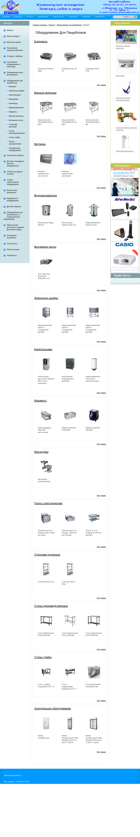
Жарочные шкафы (16, 91)
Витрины (12, 86)
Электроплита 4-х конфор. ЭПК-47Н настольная (69, 532)
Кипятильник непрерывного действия (68, 378)
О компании (43, 17)
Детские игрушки (14, 206)
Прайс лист (100, 17)
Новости (18, 17)
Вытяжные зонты (16, 120)
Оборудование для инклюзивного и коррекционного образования (13, 215)
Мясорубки (13, 99)
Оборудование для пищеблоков (15, 82)
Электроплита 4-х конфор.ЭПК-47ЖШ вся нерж (46, 532)
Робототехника (13, 249)
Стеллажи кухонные (13, 125)
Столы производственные (17, 132)
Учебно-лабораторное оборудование (13, 182)
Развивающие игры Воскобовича (15, 73)
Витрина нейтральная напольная (67, 173)
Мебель (10, 30)
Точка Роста (12, 244)
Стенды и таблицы (15, 56)
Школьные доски (14, 42)
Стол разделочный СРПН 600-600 (93, 634)
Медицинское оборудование (13, 199)
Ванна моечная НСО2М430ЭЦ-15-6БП (45, 122)
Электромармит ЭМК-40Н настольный (44, 430)
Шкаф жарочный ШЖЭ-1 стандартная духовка (93, 328)
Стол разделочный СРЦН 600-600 (46, 634)
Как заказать (58, 17)
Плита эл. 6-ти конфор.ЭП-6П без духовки (93, 532)
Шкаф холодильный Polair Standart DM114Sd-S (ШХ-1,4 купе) (94, 739)
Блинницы (13, 103)
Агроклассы (12, 255)
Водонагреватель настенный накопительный (93, 378)
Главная (6, 17)
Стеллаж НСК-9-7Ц (46, 582)
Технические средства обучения (15, 49)
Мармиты (13, 112)
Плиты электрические (15, 143)
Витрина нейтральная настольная (43, 173)
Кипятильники (15, 95)
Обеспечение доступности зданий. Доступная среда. (15, 227)
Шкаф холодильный (43, 737)
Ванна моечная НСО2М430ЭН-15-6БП (69, 122)
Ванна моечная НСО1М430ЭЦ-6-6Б (93, 122)
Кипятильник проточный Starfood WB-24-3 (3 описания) (46, 379)
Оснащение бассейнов (12, 236)
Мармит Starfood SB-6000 (93, 429)
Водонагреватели (16, 108)
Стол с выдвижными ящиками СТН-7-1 (69, 686)
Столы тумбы (14, 137)
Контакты (73, 17)
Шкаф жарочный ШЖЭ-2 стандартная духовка (69, 328)
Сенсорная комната (15, 155)
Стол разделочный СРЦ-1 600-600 (70, 634)
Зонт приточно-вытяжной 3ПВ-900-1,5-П (44, 276)
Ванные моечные (16, 116)
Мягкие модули (13, 36)
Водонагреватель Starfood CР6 (93, 224)
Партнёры (86, 17)
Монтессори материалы (12, 191)
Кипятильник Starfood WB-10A (69, 224)
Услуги (30, 17)
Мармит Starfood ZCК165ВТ (69, 429)
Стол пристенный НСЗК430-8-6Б (93, 685)
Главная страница (40, 25)
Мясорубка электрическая (44, 480)
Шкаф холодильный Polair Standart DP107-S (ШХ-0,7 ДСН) (70, 739)
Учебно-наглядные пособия (15, 173)
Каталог (52, 25)
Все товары (101, 85)
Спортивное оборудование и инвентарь (13, 64)
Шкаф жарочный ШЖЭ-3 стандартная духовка (45, 328)
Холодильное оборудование (15, 149)
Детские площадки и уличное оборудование (15, 163)
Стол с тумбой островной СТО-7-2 (46, 685)
